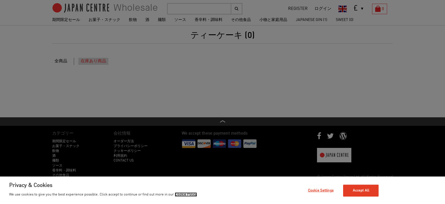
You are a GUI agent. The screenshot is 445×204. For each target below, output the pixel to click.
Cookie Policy (186, 194)
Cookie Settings (320, 190)
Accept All (361, 190)
